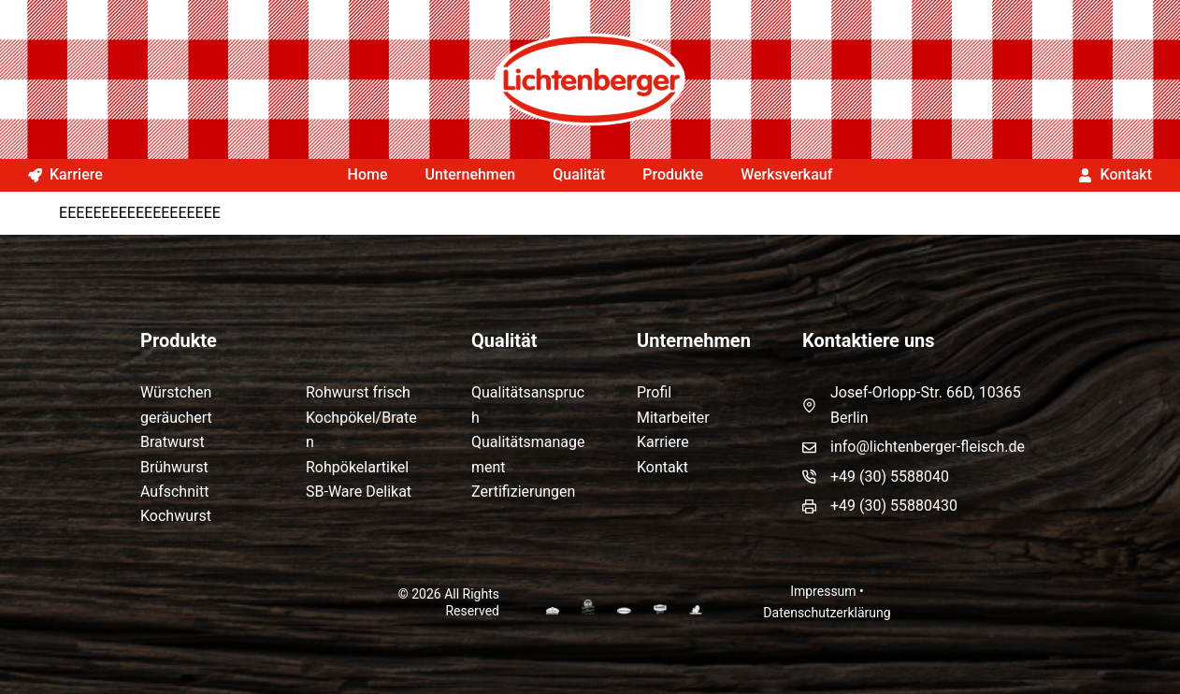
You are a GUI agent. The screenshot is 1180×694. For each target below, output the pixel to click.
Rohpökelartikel (357, 467)
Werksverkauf (786, 174)
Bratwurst (172, 442)
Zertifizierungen (523, 491)
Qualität (579, 174)
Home (368, 174)
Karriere (65, 174)
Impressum (823, 591)
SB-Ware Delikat (358, 491)
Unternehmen (470, 174)
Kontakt (1115, 174)
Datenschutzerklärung (826, 612)
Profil (654, 392)
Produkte (672, 174)
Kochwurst (175, 516)
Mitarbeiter (673, 418)
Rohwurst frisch (358, 392)
